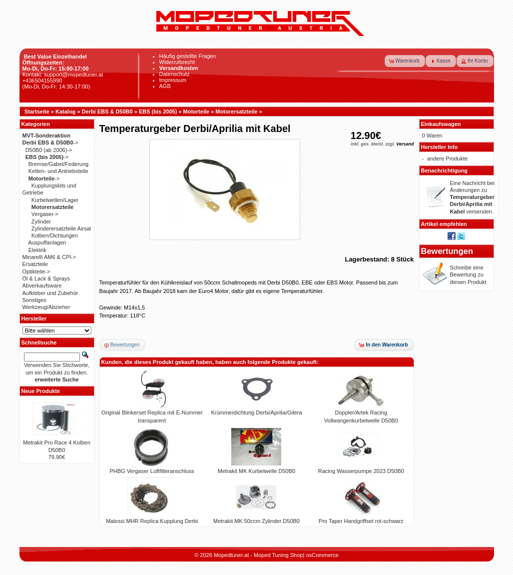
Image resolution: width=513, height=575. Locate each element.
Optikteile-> (36, 271)
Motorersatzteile (236, 111)
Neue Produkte (40, 391)
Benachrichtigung (444, 171)
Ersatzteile (35, 264)
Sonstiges (34, 300)
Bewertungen (447, 251)
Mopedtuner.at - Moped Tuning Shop (258, 555)
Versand (405, 144)
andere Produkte (447, 159)
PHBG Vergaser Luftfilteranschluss (151, 471)
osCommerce (322, 555)
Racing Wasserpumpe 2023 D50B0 (361, 471)
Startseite (36, 111)
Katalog (65, 111)
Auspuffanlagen (47, 243)
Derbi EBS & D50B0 (107, 111)
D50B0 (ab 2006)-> (48, 150)
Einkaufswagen (441, 124)
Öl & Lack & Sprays (46, 279)
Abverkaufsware (42, 285)
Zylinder (41, 221)
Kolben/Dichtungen (54, 235)
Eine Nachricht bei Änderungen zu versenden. (472, 197)
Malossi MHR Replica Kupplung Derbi (152, 521)
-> (50, 143)
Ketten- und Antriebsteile (58, 171)
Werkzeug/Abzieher (46, 307)
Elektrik (37, 250)
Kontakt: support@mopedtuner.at (62, 75)
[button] (405, 61)
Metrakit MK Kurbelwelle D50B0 (256, 471)
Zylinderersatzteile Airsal (61, 229)
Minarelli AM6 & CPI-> (49, 257)
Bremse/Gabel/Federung (58, 164)
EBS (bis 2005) (158, 111)
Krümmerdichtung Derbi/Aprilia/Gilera (256, 413)
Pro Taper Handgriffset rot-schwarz (361, 521)
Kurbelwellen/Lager (54, 200)
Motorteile (196, 111)
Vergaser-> (44, 214)
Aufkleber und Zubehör (50, 293)
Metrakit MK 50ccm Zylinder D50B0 (256, 521)
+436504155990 (42, 81)
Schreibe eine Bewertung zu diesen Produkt (468, 274)
